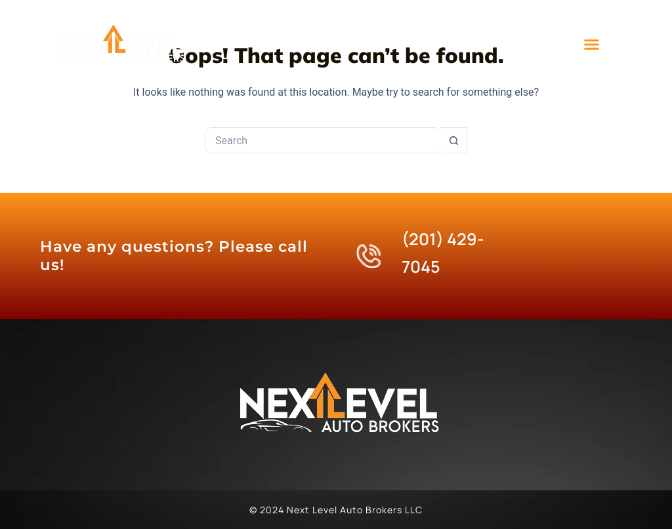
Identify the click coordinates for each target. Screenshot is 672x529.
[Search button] (454, 140)
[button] (591, 44)
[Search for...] (323, 140)
